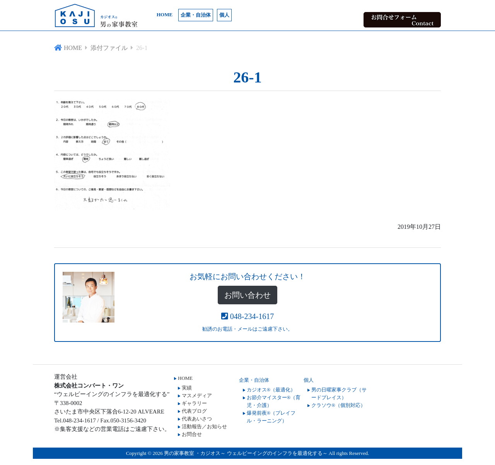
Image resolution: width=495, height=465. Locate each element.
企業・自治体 (196, 15)
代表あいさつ (197, 419)
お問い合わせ (247, 295)
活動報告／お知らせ (204, 426)
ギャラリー (194, 403)
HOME (164, 14)
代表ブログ (194, 411)
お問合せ (192, 434)
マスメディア (197, 395)
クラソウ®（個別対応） (338, 405)
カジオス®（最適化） (271, 390)
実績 (187, 388)
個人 (224, 15)
